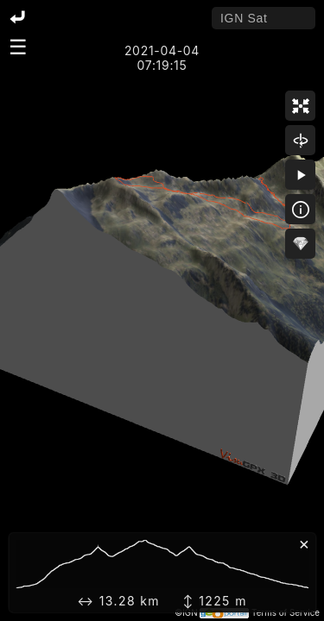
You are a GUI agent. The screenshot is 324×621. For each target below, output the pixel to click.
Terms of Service (285, 613)
